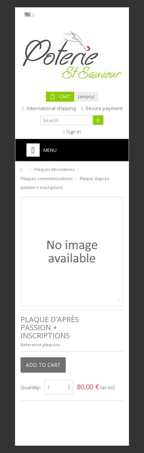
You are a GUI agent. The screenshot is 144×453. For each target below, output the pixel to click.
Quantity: (31, 387)
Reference (31, 344)
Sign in (72, 131)
